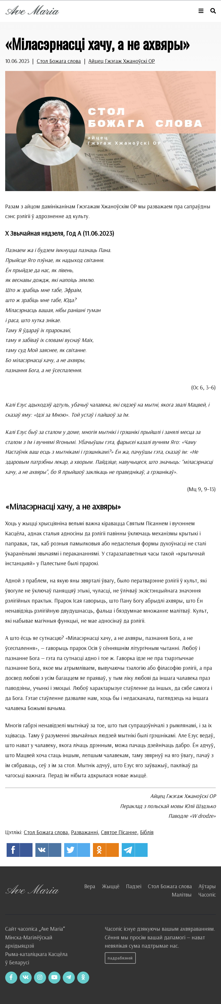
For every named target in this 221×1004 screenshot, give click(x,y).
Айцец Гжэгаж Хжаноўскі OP (121, 60)
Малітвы (182, 894)
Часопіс (207, 894)
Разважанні (84, 832)
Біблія (147, 832)
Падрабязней (120, 958)
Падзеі (133, 886)
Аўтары (207, 886)
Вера (89, 886)
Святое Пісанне (119, 832)
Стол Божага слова (59, 60)
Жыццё (110, 886)
